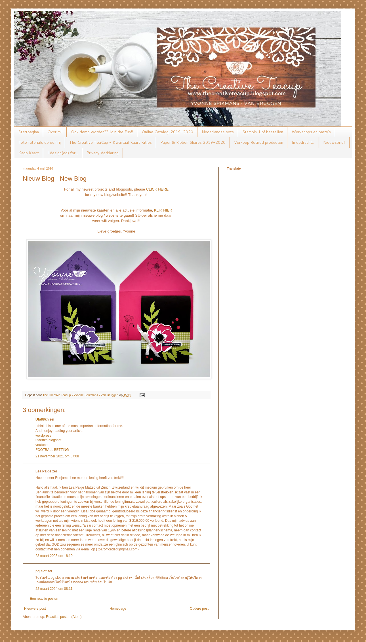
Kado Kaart (28, 153)
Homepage (118, 609)
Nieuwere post (35, 609)
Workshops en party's (311, 132)
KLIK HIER (163, 210)
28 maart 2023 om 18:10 (54, 556)
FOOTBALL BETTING (52, 450)
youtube (41, 445)
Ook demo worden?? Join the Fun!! (102, 132)
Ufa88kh (42, 419)
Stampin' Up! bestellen (262, 132)
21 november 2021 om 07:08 (57, 456)
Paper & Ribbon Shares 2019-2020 (193, 142)
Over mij (54, 132)
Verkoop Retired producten (258, 142)
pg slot (41, 571)
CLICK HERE (157, 189)
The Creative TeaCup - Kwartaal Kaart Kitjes (110, 142)
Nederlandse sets (218, 132)
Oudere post (199, 609)
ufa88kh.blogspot (48, 440)
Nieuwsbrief (334, 142)
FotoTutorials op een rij (39, 142)
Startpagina (28, 132)
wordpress (43, 436)
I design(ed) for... (62, 153)
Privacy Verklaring (103, 153)
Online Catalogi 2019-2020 (167, 132)
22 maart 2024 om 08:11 (54, 589)
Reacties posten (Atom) (63, 617)
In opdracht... (303, 142)
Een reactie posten (44, 599)
